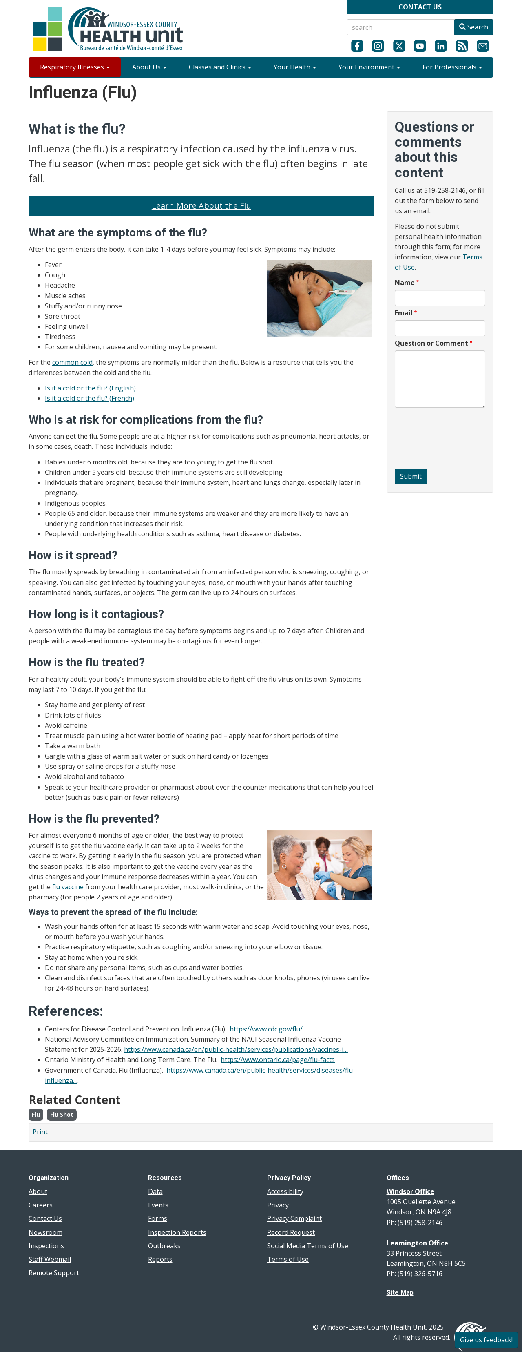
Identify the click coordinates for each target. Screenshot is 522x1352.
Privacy (278, 1204)
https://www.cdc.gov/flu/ (266, 1028)
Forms (157, 1218)
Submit (411, 476)
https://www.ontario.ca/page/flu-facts (278, 1059)
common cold (72, 362)
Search (473, 26)
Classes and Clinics (220, 66)
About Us (149, 66)
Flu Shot (61, 1114)
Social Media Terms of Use (307, 1245)
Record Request (291, 1232)
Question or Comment (431, 343)
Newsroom (45, 1232)
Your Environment (369, 66)
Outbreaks (164, 1245)
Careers (41, 1204)
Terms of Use (288, 1259)
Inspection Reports (177, 1232)
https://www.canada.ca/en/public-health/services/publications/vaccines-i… (236, 1049)
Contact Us (45, 1218)
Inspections (46, 1245)
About (38, 1191)
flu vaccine (68, 886)
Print (40, 1131)
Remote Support (54, 1272)
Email (404, 312)
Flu (36, 1114)
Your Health (295, 66)
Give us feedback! (486, 1339)
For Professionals (452, 66)
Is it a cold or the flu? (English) (90, 388)
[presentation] (428, 439)
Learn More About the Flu (201, 205)
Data (155, 1191)
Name (405, 282)
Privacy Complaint (294, 1218)
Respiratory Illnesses (75, 66)
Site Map (400, 1292)
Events (158, 1204)
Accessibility (285, 1191)
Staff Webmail (50, 1259)
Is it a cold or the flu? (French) (89, 398)
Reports (160, 1259)
